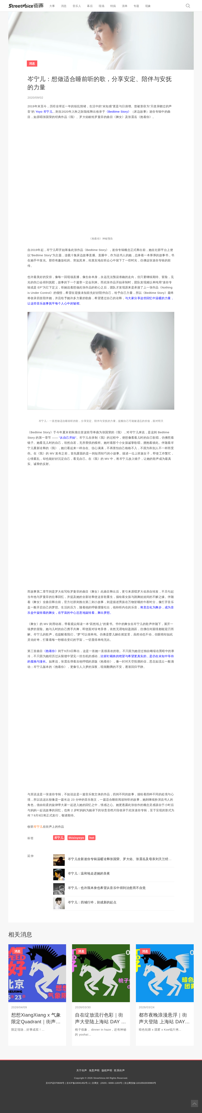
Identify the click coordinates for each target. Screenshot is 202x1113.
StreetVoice (25, 5)
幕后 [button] (90, 6)
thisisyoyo (76, 837)
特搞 (113, 6)
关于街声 (81, 1070)
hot (91, 837)
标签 (30, 838)
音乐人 (77, 6)
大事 (52, 6)
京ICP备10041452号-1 (78, 1083)
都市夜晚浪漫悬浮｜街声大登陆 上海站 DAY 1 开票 (164, 1021)
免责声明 (94, 1070)
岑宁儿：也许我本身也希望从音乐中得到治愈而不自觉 (107, 888)
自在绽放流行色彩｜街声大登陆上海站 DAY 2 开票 (99, 1021)
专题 (136, 6)
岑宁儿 (38, 826)
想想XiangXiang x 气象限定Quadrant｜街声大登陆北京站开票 (36, 1021)
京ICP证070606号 (55, 1083)
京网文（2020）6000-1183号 (107, 1083)
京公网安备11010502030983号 (140, 1083)
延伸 (30, 856)
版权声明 (107, 1070)
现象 (148, 6)
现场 (101, 6)
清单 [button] (125, 6)
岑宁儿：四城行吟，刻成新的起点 (92, 902)
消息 (64, 6)
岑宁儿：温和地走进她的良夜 (89, 873)
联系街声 (119, 1070)
